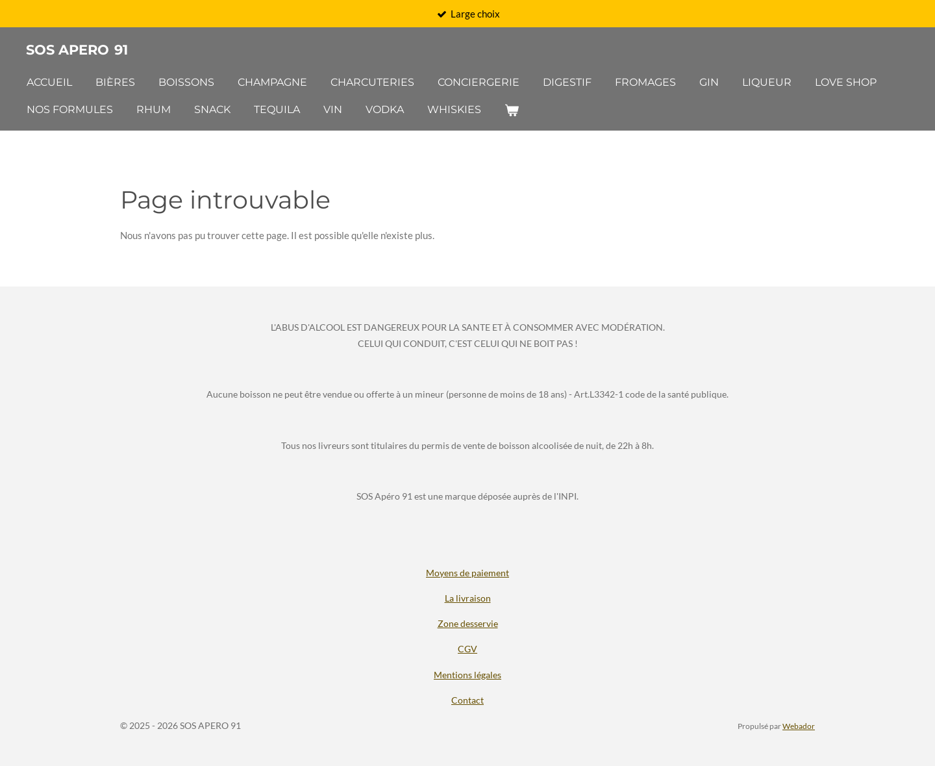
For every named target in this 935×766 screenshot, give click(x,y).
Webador (798, 725)
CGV (467, 648)
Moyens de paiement (467, 572)
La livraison (468, 598)
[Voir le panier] (511, 110)
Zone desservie (468, 623)
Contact (467, 700)
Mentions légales (467, 674)
